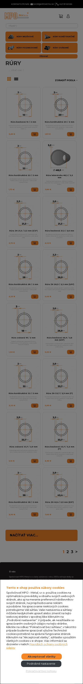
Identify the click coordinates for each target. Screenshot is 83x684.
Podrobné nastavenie (41, 663)
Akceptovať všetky (42, 656)
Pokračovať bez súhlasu (41, 671)
